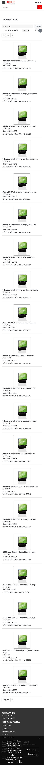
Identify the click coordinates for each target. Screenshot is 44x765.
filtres (38, 26)
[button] (4, 2)
